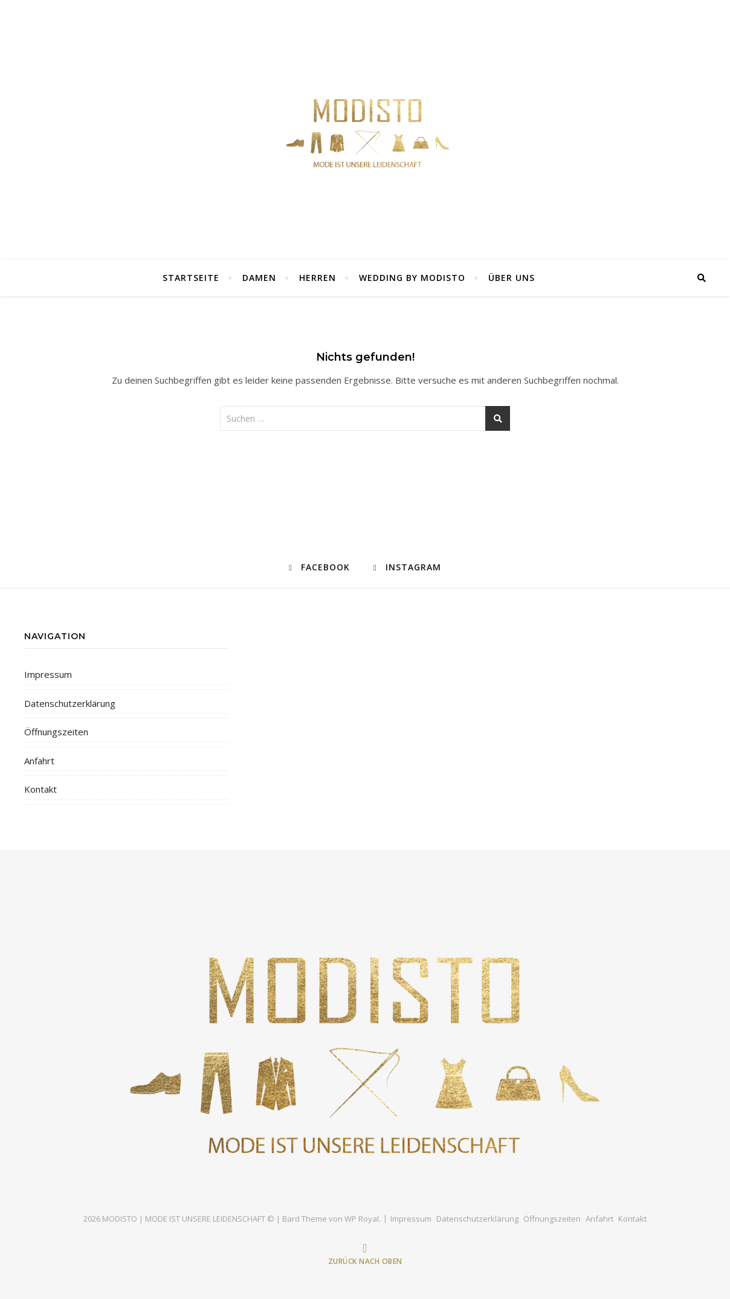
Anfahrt (39, 761)
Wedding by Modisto (412, 277)
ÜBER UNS (511, 277)
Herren (317, 277)
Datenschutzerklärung (69, 703)
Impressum (48, 674)
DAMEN (259, 277)
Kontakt (40, 789)
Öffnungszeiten (56, 732)
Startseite (191, 277)
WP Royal (361, 1218)
